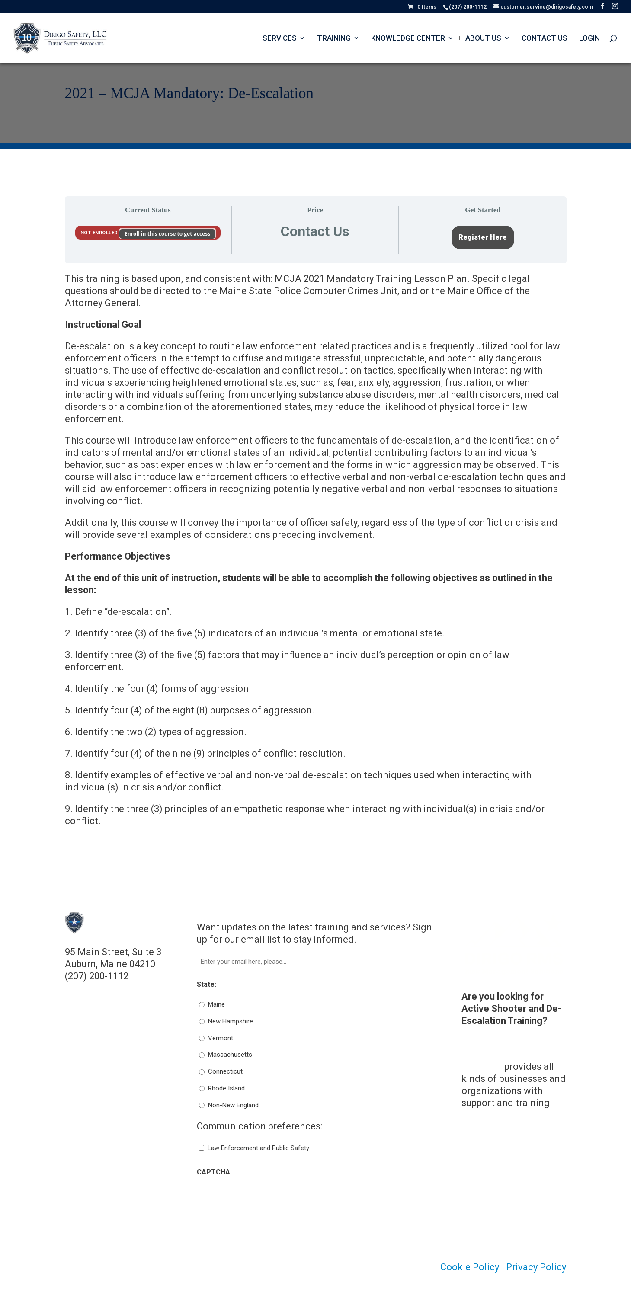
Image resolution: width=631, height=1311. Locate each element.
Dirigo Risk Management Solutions (490, 1054)
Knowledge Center (408, 38)
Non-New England (233, 1105)
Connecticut (225, 1071)
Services (280, 38)
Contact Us (544, 38)
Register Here (482, 237)
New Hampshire (230, 1021)
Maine (216, 1004)
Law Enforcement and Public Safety (258, 1148)
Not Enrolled (100, 233)
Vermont (220, 1038)
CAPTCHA (213, 1172)
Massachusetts (230, 1054)
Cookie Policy (469, 1267)
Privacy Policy (536, 1267)
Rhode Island (226, 1088)
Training (334, 38)
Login (589, 38)
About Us (483, 38)
